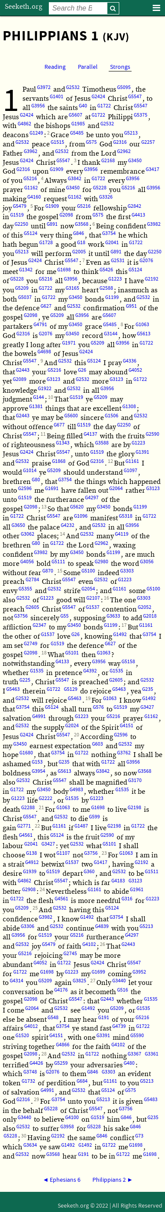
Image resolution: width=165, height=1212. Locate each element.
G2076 (146, 260)
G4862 (24, 124)
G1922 (44, 388)
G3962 (30, 151)
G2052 (144, 607)
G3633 (113, 616)
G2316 (120, 142)
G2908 (29, 889)
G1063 (142, 324)
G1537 (92, 607)
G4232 (67, 525)
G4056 (27, 561)
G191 (103, 1017)
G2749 (30, 643)
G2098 (66, 215)
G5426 (106, 270)
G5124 (30, 233)
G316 (126, 899)
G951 (131, 306)
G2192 (151, 279)
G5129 (70, 689)
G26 (82, 370)
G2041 (112, 242)
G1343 (63, 443)
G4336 (129, 361)
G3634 (30, 1145)
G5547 (135, 96)
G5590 (137, 1035)
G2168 (108, 160)
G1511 (151, 871)
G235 (147, 689)
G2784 (32, 579)
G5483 (151, 1099)
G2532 (73, 87)
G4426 (36, 1063)
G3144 (110, 334)
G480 (129, 1063)
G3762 (124, 753)
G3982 (154, 224)
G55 (64, 616)
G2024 (72, 725)
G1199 (112, 297)
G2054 (88, 589)
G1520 (22, 1035)
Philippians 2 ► (112, 1180)
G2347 (39, 625)
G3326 (106, 197)
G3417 (152, 169)
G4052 (135, 370)
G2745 (70, 953)
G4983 (76, 789)
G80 (36, 479)
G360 (89, 871)
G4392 (90, 671)
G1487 (81, 826)
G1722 (104, 106)
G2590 (152, 434)
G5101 (72, 653)
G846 (78, 233)
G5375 (140, 115)
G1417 (100, 862)
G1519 (17, 215)
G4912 (32, 862)
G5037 (25, 297)
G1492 (120, 634)
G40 (83, 106)
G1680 (26, 753)
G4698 (44, 351)
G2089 (19, 379)
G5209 (22, 288)
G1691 (52, 488)
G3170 (135, 780)
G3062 (27, 534)
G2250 (21, 224)
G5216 (30, 178)
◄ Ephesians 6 (62, 1180)
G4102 (89, 944)
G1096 (81, 516)
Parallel (88, 67)
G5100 (88, 571)
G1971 (69, 343)
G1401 (56, 96)
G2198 (134, 807)
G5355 (25, 589)
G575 (91, 142)
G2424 (98, 96)
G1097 (130, 470)
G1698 (64, 270)
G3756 (21, 616)
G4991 (39, 716)
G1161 (132, 461)
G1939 (30, 871)
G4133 (62, 661)
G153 (37, 762)
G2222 (45, 798)
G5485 (77, 133)
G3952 (139, 972)
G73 (139, 1136)
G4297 (92, 497)
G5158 (128, 661)
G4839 (102, 926)
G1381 (36, 406)
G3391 (103, 1035)
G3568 (81, 224)
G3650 (18, 525)
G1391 (142, 452)
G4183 (118, 881)
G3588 (102, 443)
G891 (52, 224)
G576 (98, 707)
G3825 (79, 980)
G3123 (53, 379)
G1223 (115, 279)
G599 (94, 817)
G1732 (28, 1081)
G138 (31, 853)
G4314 (16, 980)
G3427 (147, 707)
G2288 (28, 807)
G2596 (25, 488)
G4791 (40, 324)
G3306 (27, 926)
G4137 (90, 434)
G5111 (58, 561)
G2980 (101, 561)
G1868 (59, 461)
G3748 (30, 1072)
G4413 (138, 215)
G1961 (136, 889)
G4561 (26, 835)
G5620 (77, 507)
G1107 (63, 853)
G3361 (151, 1054)
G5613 (143, 334)
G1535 (37, 671)
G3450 (135, 160)
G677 (59, 425)
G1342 (26, 270)
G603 (97, 744)
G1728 (46, 242)
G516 (122, 990)
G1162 (31, 188)
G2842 (134, 206)
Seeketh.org (23, 6)
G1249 (36, 133)
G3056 (147, 561)
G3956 (38, 106)
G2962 (124, 151)
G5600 (71, 415)
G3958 (67, 1126)
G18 (81, 242)
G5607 (75, 115)
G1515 (57, 142)
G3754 (109, 233)
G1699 (98, 972)
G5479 (19, 206)
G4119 (121, 534)
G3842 (74, 178)
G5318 (125, 516)
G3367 (134, 1054)
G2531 (118, 260)
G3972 (44, 87)
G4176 (61, 990)
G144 (38, 397)
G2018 (150, 616)
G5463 (13, 689)
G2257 (148, 142)
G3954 (38, 771)
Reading (55, 67)
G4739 (119, 1026)
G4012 (31, 1026)
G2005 (79, 252)
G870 (47, 571)
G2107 (93, 598)
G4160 (34, 197)
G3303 (127, 571)
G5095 (124, 87)
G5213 (131, 133)
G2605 (32, 607)
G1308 (129, 406)
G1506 (111, 415)
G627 (45, 306)
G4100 (72, 1117)
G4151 (126, 725)
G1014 (30, 470)
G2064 (116, 488)
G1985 (78, 124)
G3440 (119, 980)
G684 (82, 1081)
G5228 (99, 188)
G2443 (22, 370)
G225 (24, 680)
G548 (53, 1017)
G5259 (61, 1063)
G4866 (63, 1044)
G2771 (24, 826)
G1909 (56, 169)
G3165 (72, 288)
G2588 (106, 288)
